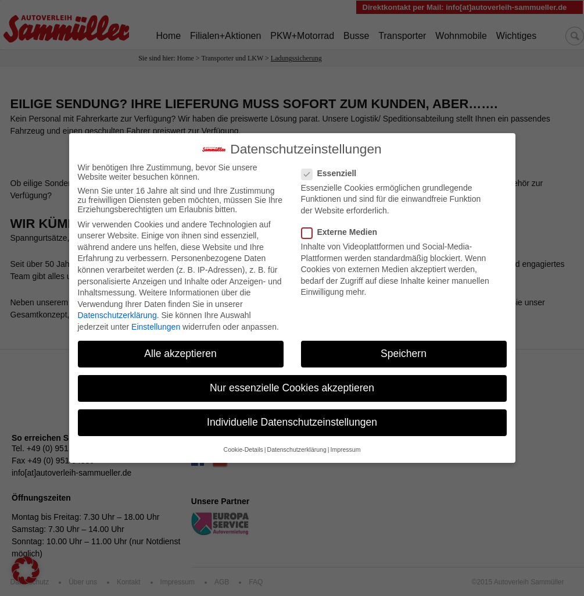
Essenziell (332, 166)
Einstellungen (155, 320)
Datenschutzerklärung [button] (297, 442)
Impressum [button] (345, 442)
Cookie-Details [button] (243, 442)
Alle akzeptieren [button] (180, 347)
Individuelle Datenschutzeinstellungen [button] (292, 416)
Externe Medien (343, 225)
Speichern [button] (404, 347)
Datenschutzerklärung (117, 308)
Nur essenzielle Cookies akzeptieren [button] (292, 381)
